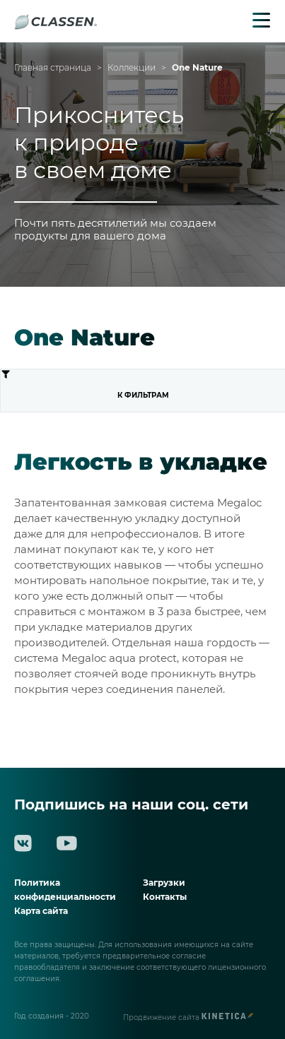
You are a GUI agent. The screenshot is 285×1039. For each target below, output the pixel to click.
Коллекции (131, 68)
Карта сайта (41, 911)
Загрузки (164, 882)
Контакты (165, 896)
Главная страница (52, 68)
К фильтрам (85, 384)
